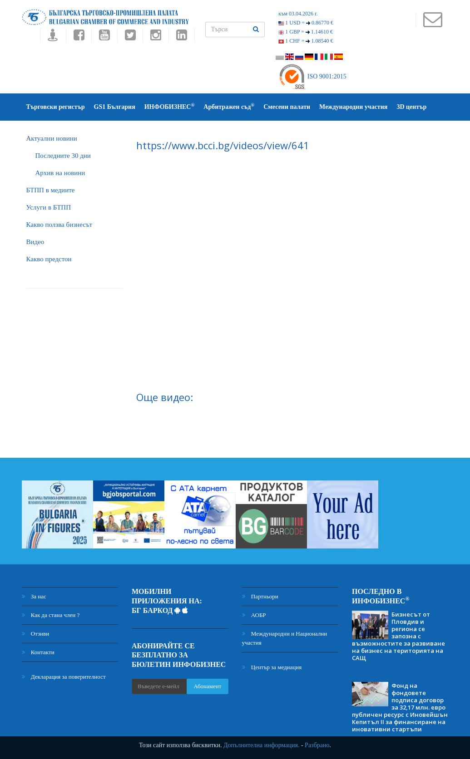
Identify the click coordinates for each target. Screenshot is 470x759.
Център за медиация (272, 667)
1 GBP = (305, 32)
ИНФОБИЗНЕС (169, 106)
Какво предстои (49, 259)
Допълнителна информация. (261, 745)
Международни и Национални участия (284, 638)
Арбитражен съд (228, 106)
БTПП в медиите (50, 190)
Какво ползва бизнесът (59, 224)
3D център (411, 106)
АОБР (254, 615)
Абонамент (207, 686)
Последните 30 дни (63, 155)
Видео (35, 241)
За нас (34, 596)
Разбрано (317, 745)
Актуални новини (51, 138)
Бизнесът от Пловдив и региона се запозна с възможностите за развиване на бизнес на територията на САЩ (398, 636)
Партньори (260, 596)
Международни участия (353, 106)
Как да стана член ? (51, 615)
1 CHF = (305, 41)
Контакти (38, 652)
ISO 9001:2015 (312, 76)
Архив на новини (60, 172)
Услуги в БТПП (48, 207)
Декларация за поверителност (64, 676)
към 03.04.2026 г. (297, 13)
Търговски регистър (55, 106)
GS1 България (114, 106)
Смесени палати (286, 106)
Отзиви (35, 633)
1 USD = (305, 23)
